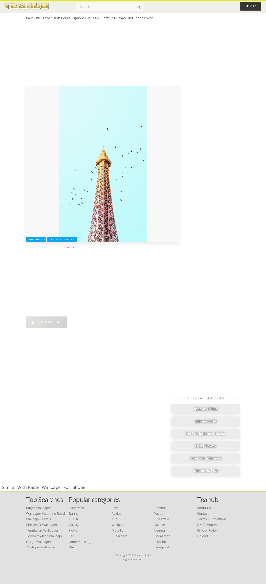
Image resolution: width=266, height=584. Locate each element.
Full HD (74, 519)
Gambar (160, 508)
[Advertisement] (103, 54)
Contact (203, 513)
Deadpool (161, 547)
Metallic (117, 530)
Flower (74, 530)
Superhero (120, 536)
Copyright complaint (62, 239)
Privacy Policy (207, 530)
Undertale (161, 519)
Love (115, 508)
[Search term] (110, 6)
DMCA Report (207, 525)
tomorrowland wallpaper (45, 536)
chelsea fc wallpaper (41, 525)
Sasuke (159, 525)
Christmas (76, 508)
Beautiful (75, 547)
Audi (115, 519)
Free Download (46, 322)
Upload (250, 6)
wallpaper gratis (38, 519)
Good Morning (79, 542)
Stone (116, 542)
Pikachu (160, 542)
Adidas (116, 513)
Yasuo (158, 513)
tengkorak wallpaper (42, 530)
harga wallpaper (38, 542)
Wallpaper (119, 525)
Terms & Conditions (211, 519)
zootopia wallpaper (41, 547)
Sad (71, 536)
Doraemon (162, 536)
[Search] (139, 7)
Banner (74, 513)
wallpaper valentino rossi (45, 513)
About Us (204, 508)
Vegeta (159, 530)
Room (116, 547)
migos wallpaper (38, 508)
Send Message (36, 239)
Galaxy (73, 525)
